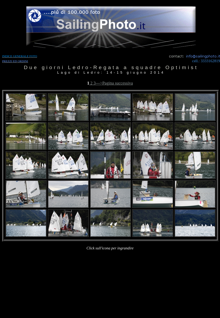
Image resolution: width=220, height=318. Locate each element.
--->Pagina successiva (114, 83)
